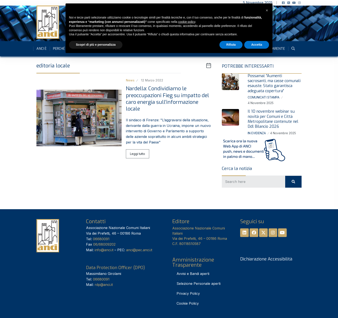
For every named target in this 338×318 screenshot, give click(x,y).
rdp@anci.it (104, 284)
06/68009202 (104, 244)
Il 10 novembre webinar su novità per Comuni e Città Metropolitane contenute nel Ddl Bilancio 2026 (273, 119)
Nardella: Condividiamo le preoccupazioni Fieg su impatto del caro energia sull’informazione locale (167, 98)
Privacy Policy (188, 293)
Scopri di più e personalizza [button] (96, 44)
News (130, 80)
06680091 (101, 239)
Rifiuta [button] (231, 44)
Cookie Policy (188, 303)
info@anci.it (104, 250)
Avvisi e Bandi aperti (193, 273)
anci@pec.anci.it (139, 250)
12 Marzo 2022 (152, 80)
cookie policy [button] (186, 21)
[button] (266, 10)
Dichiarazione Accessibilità (266, 259)
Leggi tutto (137, 154)
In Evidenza (257, 133)
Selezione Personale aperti (199, 283)
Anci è (41, 48)
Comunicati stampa (263, 97)
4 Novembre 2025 (261, 103)
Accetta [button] (256, 44)
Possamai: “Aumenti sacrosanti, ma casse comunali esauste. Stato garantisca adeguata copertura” (274, 83)
